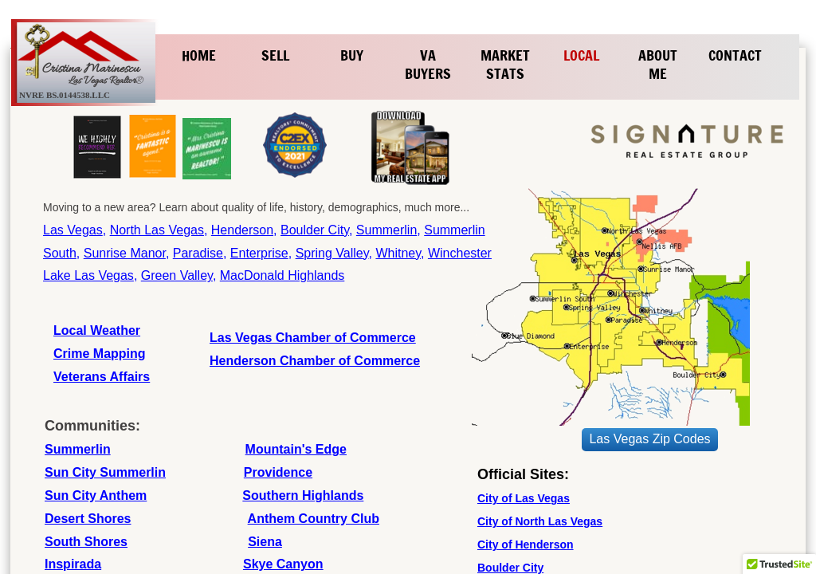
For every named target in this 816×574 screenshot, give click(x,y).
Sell (275, 55)
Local (581, 55)
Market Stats (505, 64)
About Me (657, 64)
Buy (351, 55)
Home (199, 55)
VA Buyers (428, 64)
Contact (735, 55)
